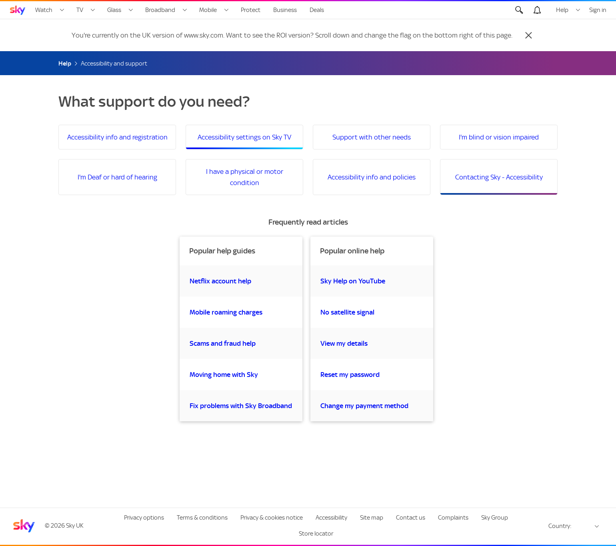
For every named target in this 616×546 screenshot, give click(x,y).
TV (79, 10)
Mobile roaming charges (226, 312)
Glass (114, 10)
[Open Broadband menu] (185, 10)
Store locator (316, 533)
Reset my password (350, 375)
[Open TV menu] (93, 10)
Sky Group (494, 517)
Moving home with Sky (224, 375)
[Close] (528, 35)
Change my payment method (364, 406)
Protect (250, 10)
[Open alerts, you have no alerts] (537, 10)
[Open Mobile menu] (226, 10)
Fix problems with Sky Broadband (241, 406)
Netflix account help (220, 281)
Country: (560, 526)
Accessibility (331, 517)
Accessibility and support (114, 63)
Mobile (208, 10)
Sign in (597, 10)
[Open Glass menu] (131, 10)
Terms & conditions (202, 517)
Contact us (410, 517)
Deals (317, 10)
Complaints (453, 517)
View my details (344, 343)
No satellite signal (347, 312)
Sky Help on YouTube (352, 281)
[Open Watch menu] (62, 10)
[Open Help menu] (578, 10)
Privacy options (144, 517)
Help (562, 10)
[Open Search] (519, 10)
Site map (371, 517)
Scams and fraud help (223, 343)
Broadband (160, 10)
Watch (43, 10)
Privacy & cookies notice (271, 517)
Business (285, 10)
